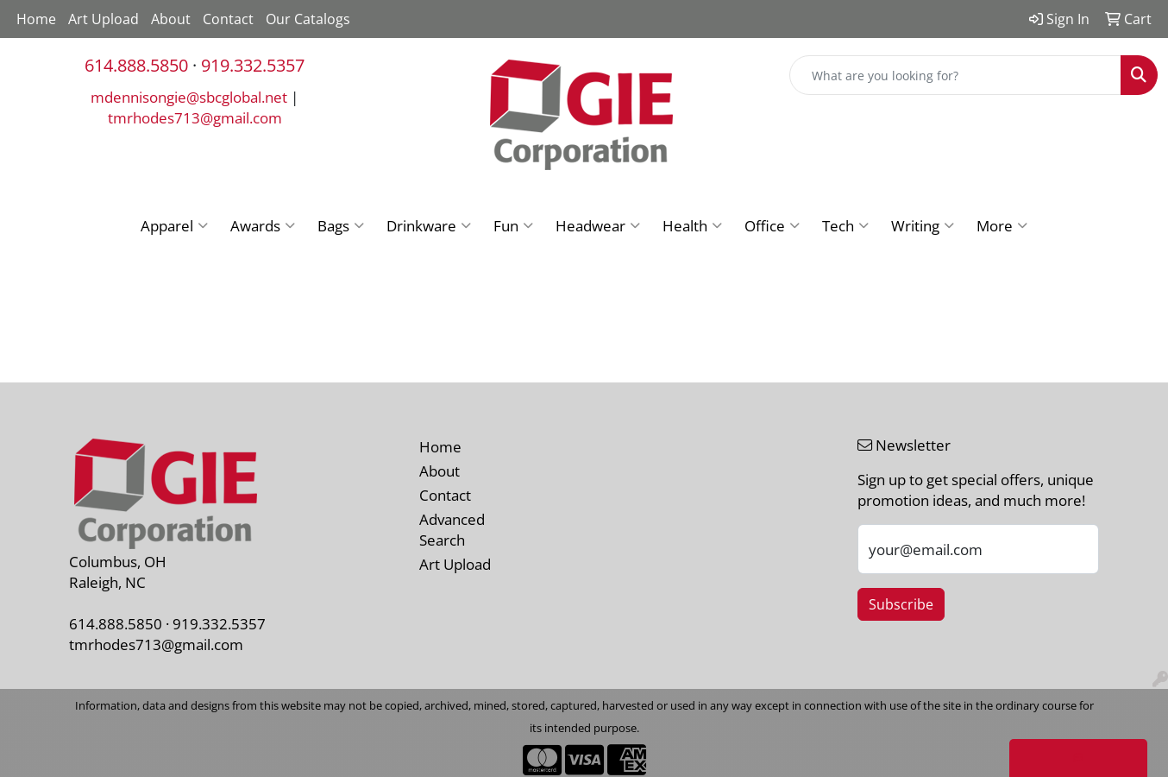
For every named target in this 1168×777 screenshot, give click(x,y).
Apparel (174, 225)
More (1001, 225)
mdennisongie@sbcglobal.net (189, 96)
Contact (228, 18)
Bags (340, 225)
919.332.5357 (253, 65)
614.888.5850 (136, 65)
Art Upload (103, 18)
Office (772, 225)
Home (36, 18)
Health (692, 225)
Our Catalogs (308, 18)
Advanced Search (452, 529)
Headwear (598, 225)
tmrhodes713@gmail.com (195, 117)
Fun (513, 225)
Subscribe (901, 604)
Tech (845, 225)
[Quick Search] (955, 75)
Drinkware (428, 225)
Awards (262, 225)
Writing (922, 225)
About (171, 18)
